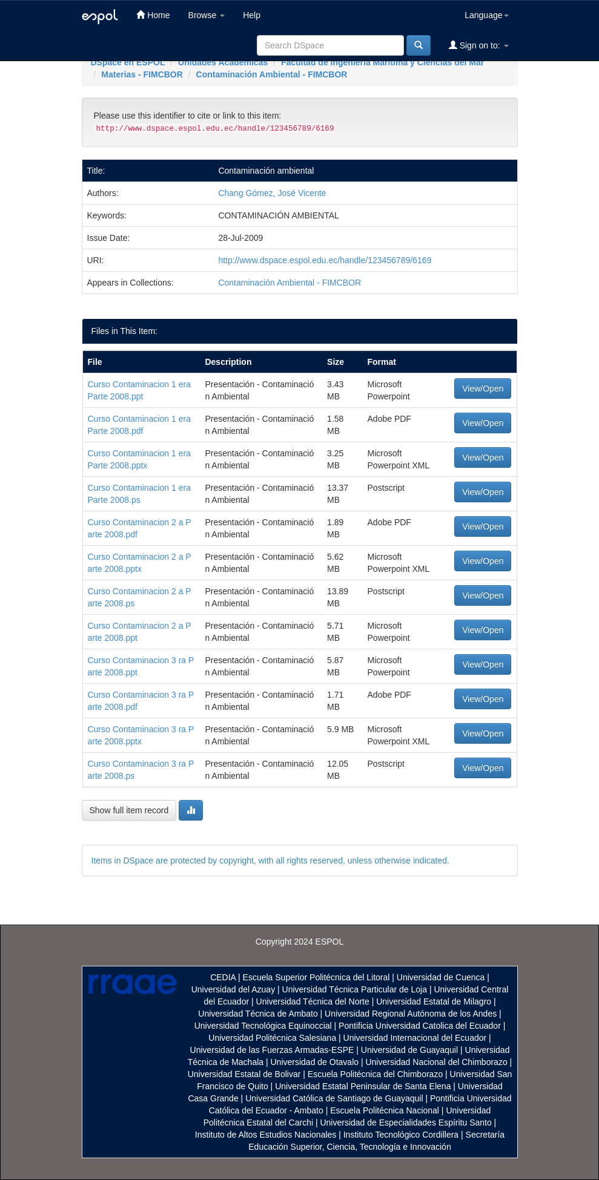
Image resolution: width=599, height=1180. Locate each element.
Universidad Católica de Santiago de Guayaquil (334, 1098)
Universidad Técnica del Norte (312, 1001)
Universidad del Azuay (233, 989)
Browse (206, 15)
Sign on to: (479, 45)
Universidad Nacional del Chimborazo (436, 1062)
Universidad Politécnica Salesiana (272, 1038)
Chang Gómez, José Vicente (272, 193)
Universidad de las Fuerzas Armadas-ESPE (272, 1050)
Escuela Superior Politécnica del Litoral (316, 977)
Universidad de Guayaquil (409, 1050)
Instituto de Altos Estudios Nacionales (265, 1134)
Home (153, 15)
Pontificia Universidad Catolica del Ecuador (420, 1026)
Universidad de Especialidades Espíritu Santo (405, 1122)
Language (486, 15)
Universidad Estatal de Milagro (433, 1001)
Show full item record (129, 810)
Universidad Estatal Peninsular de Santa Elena (363, 1086)
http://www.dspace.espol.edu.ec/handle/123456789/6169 (324, 260)
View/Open (482, 388)
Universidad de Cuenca (441, 977)
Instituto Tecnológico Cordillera (400, 1134)
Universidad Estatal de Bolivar (244, 1074)
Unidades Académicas (223, 62)
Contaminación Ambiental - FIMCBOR (272, 74)
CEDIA (223, 977)
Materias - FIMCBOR (142, 74)
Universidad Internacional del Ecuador (415, 1038)
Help (251, 15)
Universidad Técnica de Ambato (257, 1013)
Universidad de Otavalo (315, 1062)
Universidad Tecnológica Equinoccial (263, 1026)
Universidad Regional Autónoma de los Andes (411, 1013)
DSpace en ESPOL (128, 62)
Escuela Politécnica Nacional (384, 1110)
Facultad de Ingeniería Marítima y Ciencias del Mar (382, 62)
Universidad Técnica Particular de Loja (354, 989)
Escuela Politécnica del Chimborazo (375, 1074)
